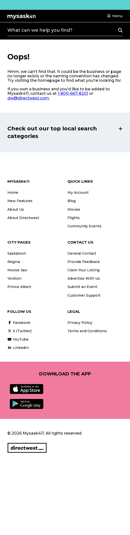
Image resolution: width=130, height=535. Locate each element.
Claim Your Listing (83, 270)
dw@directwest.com (28, 98)
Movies (73, 209)
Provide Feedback (83, 262)
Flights (73, 218)
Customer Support (83, 295)
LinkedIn (18, 347)
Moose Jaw (17, 270)
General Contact (81, 253)
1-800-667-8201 (73, 93)
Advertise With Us (83, 278)
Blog (71, 201)
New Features (19, 201)
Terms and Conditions (87, 331)
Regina (13, 262)
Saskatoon (16, 253)
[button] (115, 16)
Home (12, 192)
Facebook (18, 322)
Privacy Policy (79, 322)
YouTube (18, 339)
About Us (15, 209)
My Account (78, 192)
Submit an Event (82, 287)
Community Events (84, 226)
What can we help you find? (39, 30)
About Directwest (23, 218)
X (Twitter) (19, 331)
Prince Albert (19, 287)
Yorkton (14, 278)
